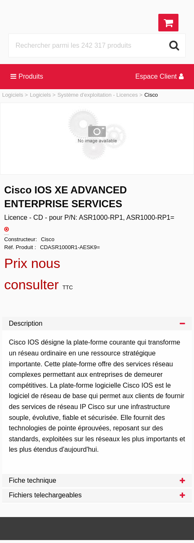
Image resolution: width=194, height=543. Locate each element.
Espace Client (159, 76)
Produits (26, 76)
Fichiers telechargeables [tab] (97, 495)
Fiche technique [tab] (97, 480)
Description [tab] (97, 323)
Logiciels (12, 95)
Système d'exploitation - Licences (98, 95)
